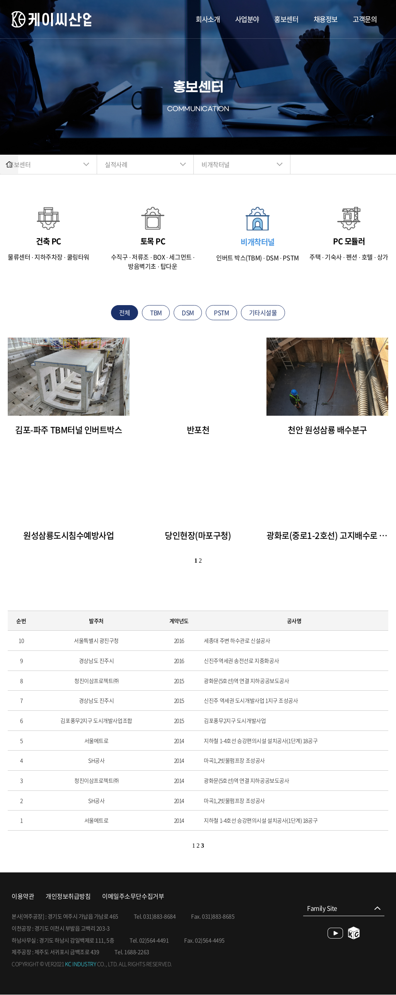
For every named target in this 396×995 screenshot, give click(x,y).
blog (354, 933)
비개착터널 (235, 164)
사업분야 (241, 19)
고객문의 (364, 19)
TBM (155, 312)
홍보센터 (282, 19)
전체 (123, 312)
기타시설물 (264, 312)
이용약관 (23, 896)
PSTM (222, 312)
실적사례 (135, 164)
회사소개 (200, 19)
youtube (335, 933)
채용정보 (323, 19)
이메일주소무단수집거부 (133, 896)
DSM (188, 312)
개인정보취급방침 (68, 896)
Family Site (322, 908)
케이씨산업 (52, 19)
